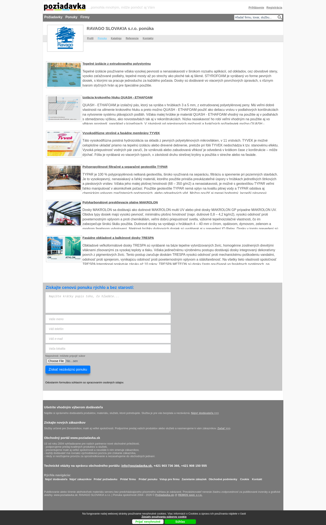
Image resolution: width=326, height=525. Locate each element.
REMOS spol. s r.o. (190, 495)
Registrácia (274, 7)
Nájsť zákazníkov (80, 478)
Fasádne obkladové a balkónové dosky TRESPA (118, 237)
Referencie (132, 38)
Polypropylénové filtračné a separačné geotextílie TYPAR (125, 166)
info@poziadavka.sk (136, 465)
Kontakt (257, 478)
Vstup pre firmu (170, 478)
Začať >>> (223, 428)
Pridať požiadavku (105, 478)
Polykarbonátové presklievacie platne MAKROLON (120, 202)
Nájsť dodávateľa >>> (205, 413)
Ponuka (102, 38)
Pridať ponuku (148, 478)
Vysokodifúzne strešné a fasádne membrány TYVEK (121, 133)
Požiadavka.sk (164, 495)
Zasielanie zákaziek (194, 478)
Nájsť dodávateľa (56, 478)
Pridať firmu (128, 478)
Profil (90, 38)
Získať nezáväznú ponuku (68, 369)
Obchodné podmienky (223, 478)
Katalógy (116, 38)
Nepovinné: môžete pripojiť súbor (65, 355)
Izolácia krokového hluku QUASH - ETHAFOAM (118, 97)
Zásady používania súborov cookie (164, 516)
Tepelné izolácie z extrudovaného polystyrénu (117, 63)
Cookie (244, 478)
